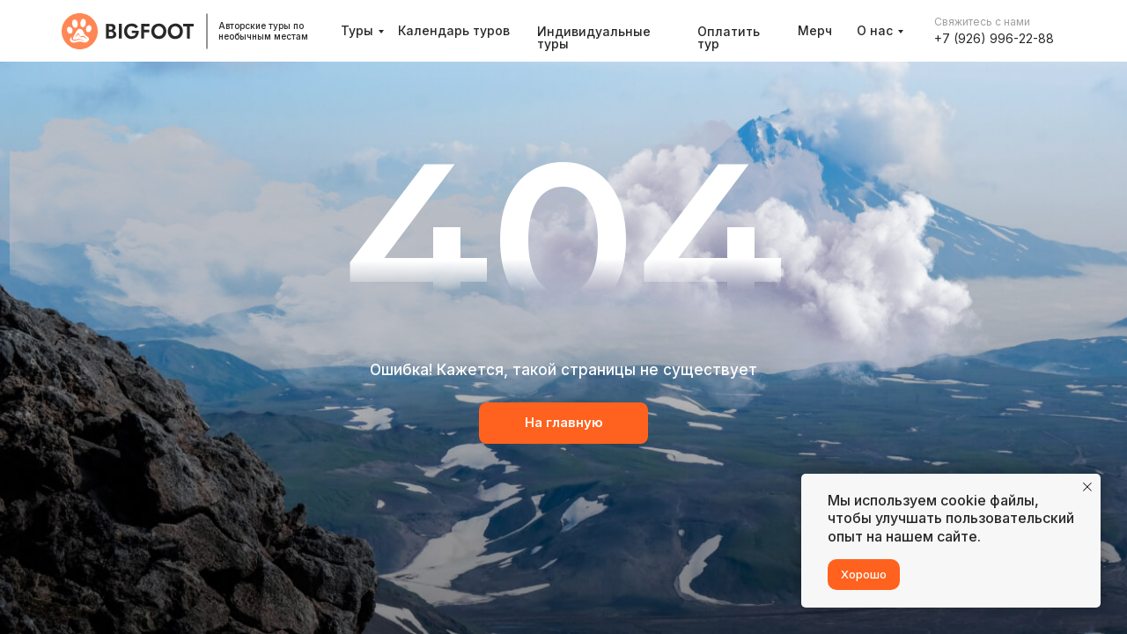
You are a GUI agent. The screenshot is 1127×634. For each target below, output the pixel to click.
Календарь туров (454, 30)
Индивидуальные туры (594, 37)
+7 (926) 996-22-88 (994, 38)
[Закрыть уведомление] (1087, 487)
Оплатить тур (728, 37)
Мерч (815, 30)
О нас (875, 30)
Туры (357, 30)
